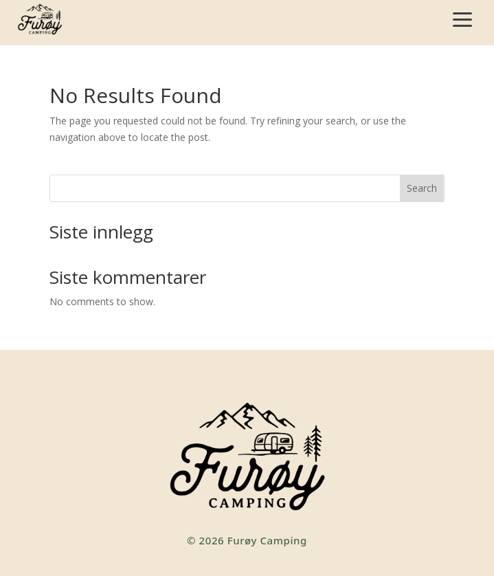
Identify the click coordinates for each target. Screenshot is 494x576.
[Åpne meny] (462, 19)
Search (422, 188)
